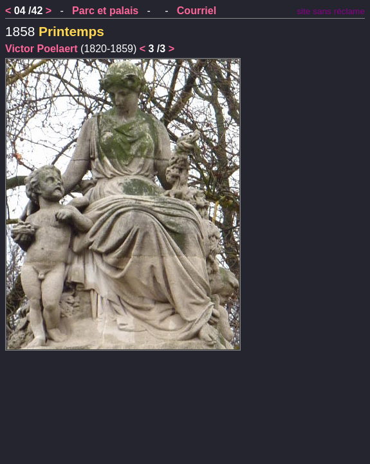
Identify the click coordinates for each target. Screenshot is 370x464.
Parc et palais (105, 10)
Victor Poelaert (41, 48)
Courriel (196, 10)
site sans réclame (331, 11)
